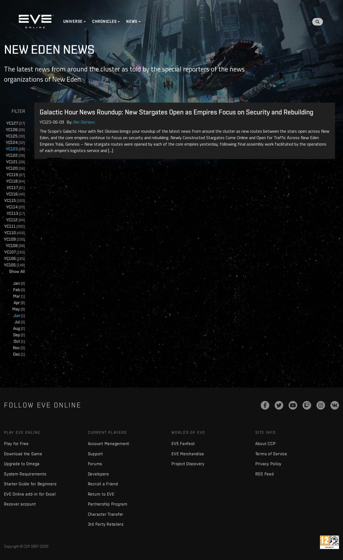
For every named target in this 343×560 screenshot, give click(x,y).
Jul (19, 322)
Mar (19, 296)
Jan (19, 283)
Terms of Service (271, 453)
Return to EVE (101, 494)
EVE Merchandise (188, 453)
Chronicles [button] (104, 21)
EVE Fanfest (183, 443)
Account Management (108, 443)
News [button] (131, 21)
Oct (19, 341)
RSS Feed (264, 474)
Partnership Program (108, 504)
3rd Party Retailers (106, 524)
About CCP (265, 443)
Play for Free (16, 443)
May (18, 309)
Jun (19, 316)
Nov (19, 348)
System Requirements (25, 474)
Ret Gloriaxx (84, 122)
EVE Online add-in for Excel (29, 494)
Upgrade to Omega (22, 463)
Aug (19, 328)
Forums (95, 463)
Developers (98, 474)
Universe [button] (73, 21)
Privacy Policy (268, 463)
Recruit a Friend (103, 484)
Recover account (20, 504)
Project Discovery (188, 463)
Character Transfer (106, 514)
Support (95, 453)
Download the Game (23, 453)
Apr (19, 303)
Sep (19, 335)
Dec (19, 354)
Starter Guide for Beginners (30, 484)
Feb (19, 290)
